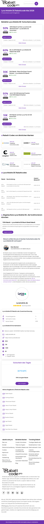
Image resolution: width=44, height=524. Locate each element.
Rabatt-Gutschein (36, 164)
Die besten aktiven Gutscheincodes (34, 454)
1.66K (6, 348)
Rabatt (36, 143)
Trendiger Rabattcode (35, 442)
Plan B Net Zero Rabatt (9, 429)
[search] (29, 3)
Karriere (4, 455)
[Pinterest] (12, 492)
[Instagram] (8, 492)
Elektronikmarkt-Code (35, 447)
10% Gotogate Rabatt (22, 377)
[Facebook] (3, 492)
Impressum (5, 452)
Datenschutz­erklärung (8, 447)
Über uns (4, 442)
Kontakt (4, 445)
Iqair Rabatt (7, 421)
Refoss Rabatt (7, 413)
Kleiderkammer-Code (35, 445)
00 (6, 351)
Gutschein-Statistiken (21, 460)
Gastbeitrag (5, 457)
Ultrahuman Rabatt (8, 401)
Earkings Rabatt (8, 397)
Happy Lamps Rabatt (9, 409)
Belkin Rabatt (7, 393)
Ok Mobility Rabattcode (21, 447)
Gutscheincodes (15, 164)
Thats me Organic (20, 445)
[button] (36, 3)
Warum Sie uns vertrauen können (7, 460)
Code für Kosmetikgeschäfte (34, 450)
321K (6, 341)
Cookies (4, 450)
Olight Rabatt (7, 425)
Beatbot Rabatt (8, 417)
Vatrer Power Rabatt (9, 405)
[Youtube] (21, 492)
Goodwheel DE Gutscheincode (19, 450)
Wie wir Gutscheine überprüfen (34, 463)
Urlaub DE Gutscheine (21, 454)
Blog (16, 463)
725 (6, 344)
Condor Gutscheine (20, 442)
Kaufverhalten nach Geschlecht (20, 457)
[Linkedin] (17, 492)
